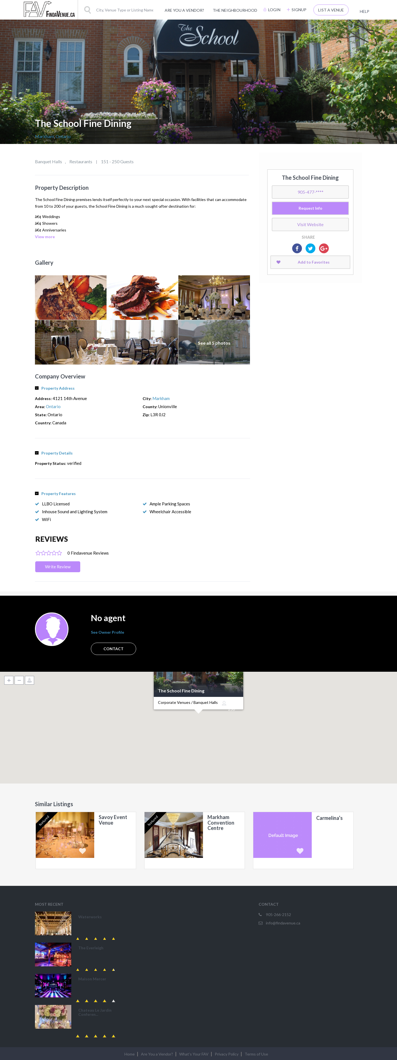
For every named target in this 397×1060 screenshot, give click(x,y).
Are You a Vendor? (184, 10)
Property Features (55, 493)
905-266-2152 (278, 914)
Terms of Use (256, 1054)
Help (364, 11)
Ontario (63, 136)
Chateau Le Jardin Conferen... (95, 1012)
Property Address (55, 388)
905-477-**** (310, 192)
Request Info (310, 208)
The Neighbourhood (235, 10)
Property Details (54, 453)
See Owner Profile (107, 632)
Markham (44, 136)
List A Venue (331, 10)
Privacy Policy (226, 1054)
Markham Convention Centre (220, 823)
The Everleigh (90, 948)
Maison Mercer (92, 979)
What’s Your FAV (194, 1054)
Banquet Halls (48, 161)
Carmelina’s (329, 818)
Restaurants (80, 161)
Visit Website (310, 224)
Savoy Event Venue (113, 820)
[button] (198, 721)
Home (129, 1054)
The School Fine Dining (181, 690)
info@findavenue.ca (283, 923)
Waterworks (90, 917)
